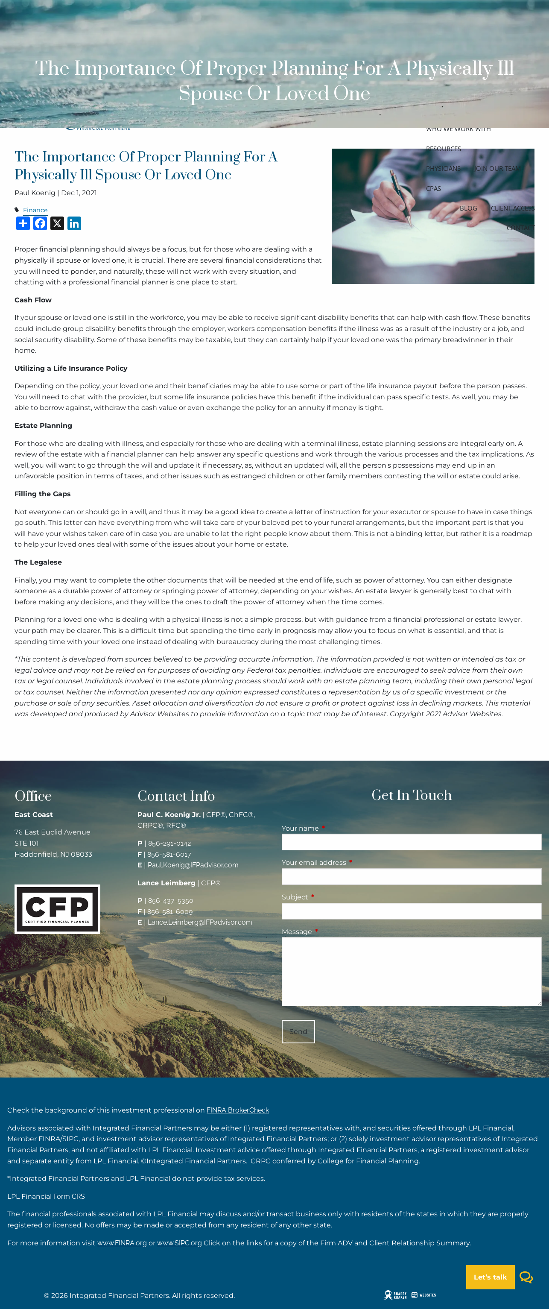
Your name (336, 828)
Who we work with (458, 128)
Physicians (443, 168)
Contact (521, 227)
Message (332, 932)
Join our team (497, 168)
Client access (513, 208)
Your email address (350, 862)
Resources (443, 148)
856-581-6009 (170, 912)
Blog (468, 208)
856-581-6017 (169, 854)
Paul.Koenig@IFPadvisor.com (193, 865)
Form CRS (69, 1196)
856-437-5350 (170, 900)
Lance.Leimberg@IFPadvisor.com (200, 922)
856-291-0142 (169, 843)
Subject (331, 897)
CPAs (433, 188)
